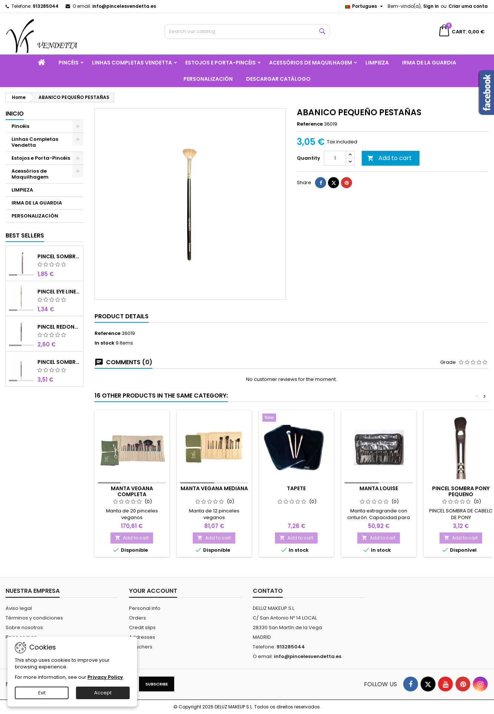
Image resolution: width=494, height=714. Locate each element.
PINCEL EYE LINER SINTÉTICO (58, 292)
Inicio (15, 113)
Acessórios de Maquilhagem (310, 62)
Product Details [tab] (122, 316)
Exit (42, 692)
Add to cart (389, 158)
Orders (137, 617)
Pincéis (69, 62)
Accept (103, 692)
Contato (268, 591)
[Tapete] (296, 418)
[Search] (247, 31)
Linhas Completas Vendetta (132, 62)
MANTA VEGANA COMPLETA (132, 491)
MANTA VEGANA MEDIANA (214, 488)
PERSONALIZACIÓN (208, 79)
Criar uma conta (468, 6)
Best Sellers (25, 235)
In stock (105, 343)
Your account (153, 591)
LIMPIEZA (377, 62)
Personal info (144, 608)
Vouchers (140, 646)
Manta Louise (378, 488)
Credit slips (142, 627)
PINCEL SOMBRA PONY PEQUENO (461, 491)
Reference (310, 124)
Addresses (142, 637)
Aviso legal (19, 608)
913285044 (46, 6)
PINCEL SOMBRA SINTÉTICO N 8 (58, 256)
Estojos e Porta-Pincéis (220, 62)
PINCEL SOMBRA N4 (58, 362)
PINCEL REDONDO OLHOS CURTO (58, 327)
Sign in (431, 6)
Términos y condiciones (34, 617)
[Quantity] (335, 158)
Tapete (296, 488)
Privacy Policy (105, 677)
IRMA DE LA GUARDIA (429, 62)
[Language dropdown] (365, 6)
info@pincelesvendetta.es (124, 6)
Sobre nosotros (24, 627)
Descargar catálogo (278, 79)
